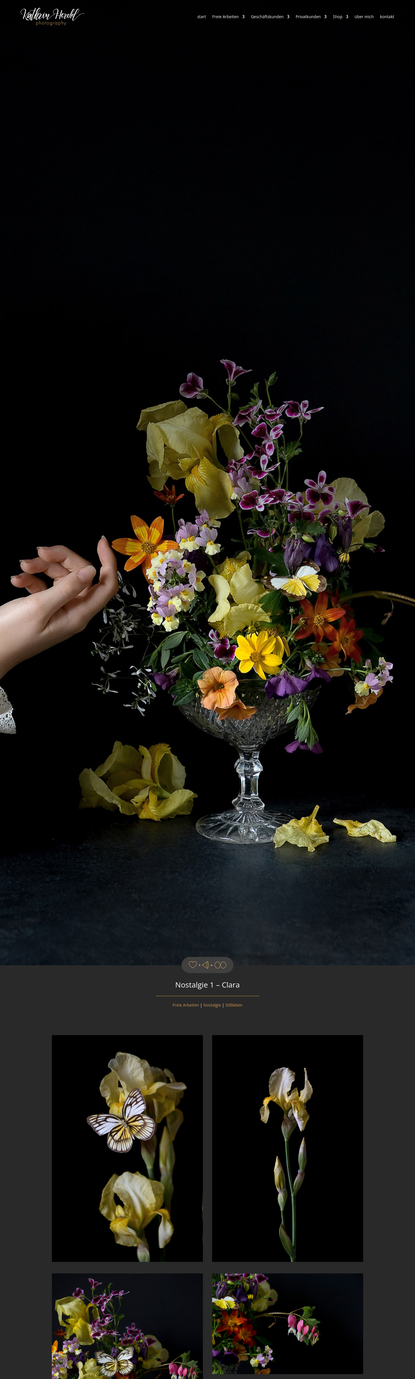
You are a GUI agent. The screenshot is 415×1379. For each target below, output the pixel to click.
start (201, 16)
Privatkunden (308, 16)
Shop (337, 16)
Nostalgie (212, 1005)
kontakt (387, 16)
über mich (363, 16)
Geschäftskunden (267, 16)
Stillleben (234, 1005)
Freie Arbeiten (225, 16)
